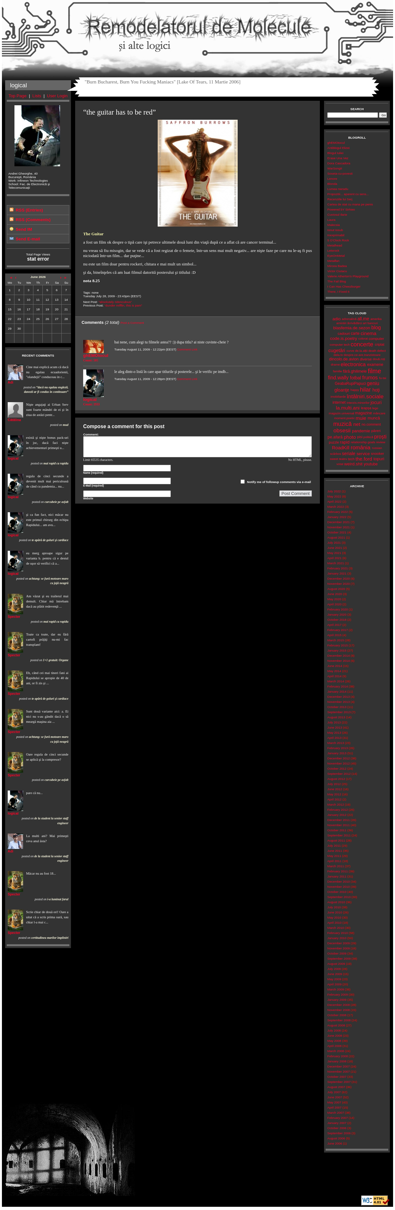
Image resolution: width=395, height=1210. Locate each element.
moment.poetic (344, 418)
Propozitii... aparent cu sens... (348, 194)
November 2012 (338, 763)
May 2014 (334, 671)
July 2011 (334, 845)
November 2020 (338, 583)
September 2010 (339, 897)
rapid (345, 442)
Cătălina (14, 420)
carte (355, 333)
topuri (378, 458)
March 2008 (335, 1051)
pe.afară (335, 437)
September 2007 (339, 1082)
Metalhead (334, 245)
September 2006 (339, 1133)
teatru (343, 459)
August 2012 (336, 779)
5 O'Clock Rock (338, 240)
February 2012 (337, 809)
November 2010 (338, 886)
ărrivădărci (354, 323)
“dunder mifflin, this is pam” (123, 305)
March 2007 (335, 1112)
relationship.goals (363, 442)
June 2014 (334, 666)
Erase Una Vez (337, 158)
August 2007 (336, 1087)
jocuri (376, 402)
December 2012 (338, 758)
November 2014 (338, 660)
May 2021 (334, 553)
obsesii (341, 431)
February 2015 (337, 645)
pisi (359, 437)
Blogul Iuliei (335, 153)
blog (376, 327)
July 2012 (334, 784)
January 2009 (336, 999)
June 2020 (334, 594)
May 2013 (334, 732)
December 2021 (338, 522)
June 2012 (334, 789)
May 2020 (334, 599)
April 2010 (334, 922)
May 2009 (334, 979)
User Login (57, 95)
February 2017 (337, 630)
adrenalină (349, 319)
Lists (36, 95)
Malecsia (333, 225)
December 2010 (338, 881)
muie (361, 418)
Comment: (91, 434)
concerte (362, 344)
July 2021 (334, 542)
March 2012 (335, 804)
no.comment (371, 424)
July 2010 (334, 907)
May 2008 (334, 1040)
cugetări (336, 350)
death (372, 350)
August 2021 (336, 537)
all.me (363, 318)
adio (336, 318)
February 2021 (337, 568)
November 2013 (338, 702)
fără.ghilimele (355, 371)
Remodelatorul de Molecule (197, 30)
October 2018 (336, 619)
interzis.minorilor (358, 402)
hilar (365, 389)
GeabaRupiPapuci (350, 383)
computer (376, 339)
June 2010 (334, 912)
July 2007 (334, 1092)
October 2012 (336, 768)
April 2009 (334, 984)
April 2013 (334, 737)
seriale (349, 453)
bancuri (372, 323)
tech (351, 459)
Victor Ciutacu (337, 271)
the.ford (364, 459)
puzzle (334, 442)
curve (350, 350)
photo (350, 437)
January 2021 (336, 573)
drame (335, 364)
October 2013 (336, 707)
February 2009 (337, 994)
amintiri (341, 323)
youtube (371, 464)
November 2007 (338, 1071)
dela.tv (338, 355)
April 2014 (334, 676)
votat (340, 464)
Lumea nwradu (337, 189)
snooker (377, 453)
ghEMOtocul (336, 142)
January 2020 (336, 614)
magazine (363, 413)
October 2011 (336, 830)
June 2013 (334, 727)
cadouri (344, 333)
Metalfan (333, 261)
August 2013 (336, 717)
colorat (363, 338)
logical (13, 458)
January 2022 (336, 517)
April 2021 (334, 558)
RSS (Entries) (29, 210)
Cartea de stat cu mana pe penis (350, 204)
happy (354, 390)
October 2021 (336, 532)
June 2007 (334, 1097)
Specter (14, 616)
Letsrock (333, 250)
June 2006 (334, 1143)
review (380, 442)
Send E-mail (28, 239)
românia (360, 448)
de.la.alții (361, 350)
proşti (380, 436)
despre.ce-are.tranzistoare (362, 355)
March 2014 (335, 681)
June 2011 (334, 850)
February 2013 (337, 748)
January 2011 (336, 876)
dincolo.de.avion (344, 359)
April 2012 (334, 799)
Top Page (18, 95)
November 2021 (338, 527)
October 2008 (336, 1015)
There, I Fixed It (338, 291)
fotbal (355, 377)
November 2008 (338, 1010)
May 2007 (334, 1102)
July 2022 (334, 491)
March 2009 (335, 989)
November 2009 (338, 948)
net (356, 424)
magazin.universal (341, 413)
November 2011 (338, 825)
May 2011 (334, 856)
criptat (379, 344)
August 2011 (336, 840)
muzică (342, 424)
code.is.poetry (343, 338)
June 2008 (334, 1035)
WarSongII (334, 168)
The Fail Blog (336, 281)
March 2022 (335, 506)
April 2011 (334, 861)
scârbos (335, 453)
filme (374, 371)
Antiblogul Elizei (338, 148)
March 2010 (335, 927)
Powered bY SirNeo (341, 209)
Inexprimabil (335, 235)
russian (377, 448)
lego (375, 408)
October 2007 (336, 1076)
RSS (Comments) (33, 219)
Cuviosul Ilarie (337, 214)
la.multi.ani (348, 408)
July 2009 (334, 969)
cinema (368, 333)
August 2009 (336, 963)
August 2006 (336, 1138)
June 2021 (334, 547)
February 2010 (337, 933)
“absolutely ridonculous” (115, 302)
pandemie (361, 430)
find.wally (338, 377)
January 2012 (336, 815)
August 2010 (336, 902)
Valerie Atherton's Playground (347, 276)
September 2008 (339, 1020)
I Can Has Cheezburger (343, 286)
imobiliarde (338, 396)
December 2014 (338, 655)
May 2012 (334, 794)
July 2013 (334, 722)
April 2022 (334, 501)
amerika (376, 319)
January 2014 (336, 691)
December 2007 (338, 1066)
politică (368, 437)
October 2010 (336, 892)
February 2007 (337, 1117)
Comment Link (187, 349)
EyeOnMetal (336, 255)
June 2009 (334, 974)
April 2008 (334, 1046)
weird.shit (353, 464)
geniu (373, 383)
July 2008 (334, 1030)
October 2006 (336, 1128)
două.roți (379, 359)
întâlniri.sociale (365, 396)
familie (337, 371)
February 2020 (337, 609)
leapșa (366, 408)
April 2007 (334, 1107)
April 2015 (334, 635)
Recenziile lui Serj (339, 199)
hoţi (376, 390)
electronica (353, 364)
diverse (366, 359)
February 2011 (337, 871)
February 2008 (337, 1056)
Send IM (24, 229)
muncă (374, 418)
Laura (331, 219)
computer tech (340, 344)
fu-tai (382, 378)
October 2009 (336, 953)
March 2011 (335, 866)
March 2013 (335, 743)
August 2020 (336, 589)
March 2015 (335, 640)
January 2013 (336, 753)
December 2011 (338, 820)
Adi (10, 382)
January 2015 (336, 650)
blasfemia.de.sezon (351, 327)
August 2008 (336, 1025)
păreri (376, 431)
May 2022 (334, 496)
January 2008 (336, 1061)
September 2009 (339, 958)
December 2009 (338, 943)
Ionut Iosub (335, 230)
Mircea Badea (337, 266)
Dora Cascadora (338, 163)
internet (339, 402)
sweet (334, 459)
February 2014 (337, 686)
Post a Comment (132, 322)
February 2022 (337, 512)
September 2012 (339, 773)
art (364, 323)
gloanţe (341, 390)
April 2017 (334, 625)
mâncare (379, 413)
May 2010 (334, 917)
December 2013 (338, 696)
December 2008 (338, 1005)
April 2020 (334, 604)
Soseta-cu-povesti (340, 173)
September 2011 (339, 835)
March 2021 (335, 563)
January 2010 (336, 938)
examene (375, 364)
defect (381, 350)
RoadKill (340, 447)
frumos (370, 377)
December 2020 (338, 578)
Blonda (332, 184)
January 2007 (336, 1123)
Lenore (332, 178)
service (363, 453)
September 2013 (339, 712)
